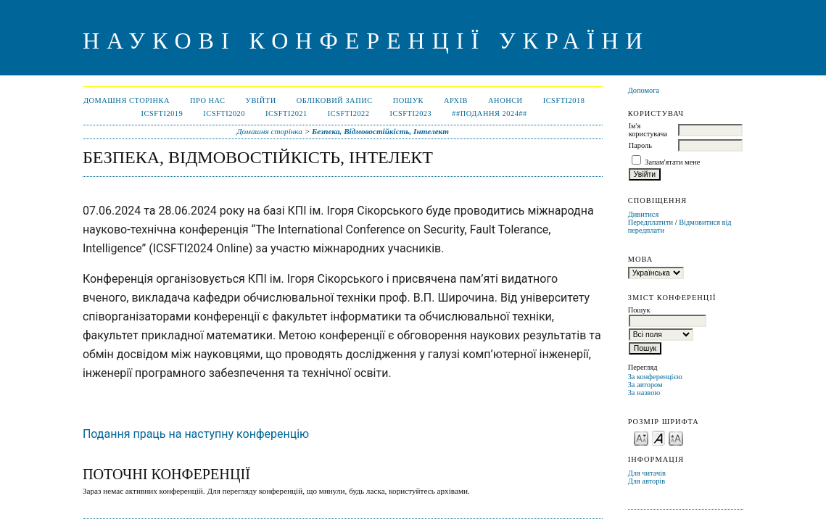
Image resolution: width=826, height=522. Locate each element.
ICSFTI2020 (224, 113)
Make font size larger (676, 437)
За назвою (644, 393)
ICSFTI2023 (411, 113)
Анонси (505, 100)
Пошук (408, 100)
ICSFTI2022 (349, 113)
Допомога (644, 90)
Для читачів (647, 473)
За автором (645, 385)
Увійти (261, 100)
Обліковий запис (335, 100)
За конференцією (655, 377)
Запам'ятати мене (672, 162)
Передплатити (650, 222)
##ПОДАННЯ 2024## (489, 113)
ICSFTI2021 (286, 113)
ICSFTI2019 (162, 113)
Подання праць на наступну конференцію (196, 434)
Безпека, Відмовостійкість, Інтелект (380, 131)
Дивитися (643, 214)
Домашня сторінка (126, 100)
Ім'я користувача (648, 130)
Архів (456, 100)
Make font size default (658, 437)
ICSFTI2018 (564, 100)
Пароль (640, 145)
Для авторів (647, 481)
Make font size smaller (641, 437)
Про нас (208, 100)
